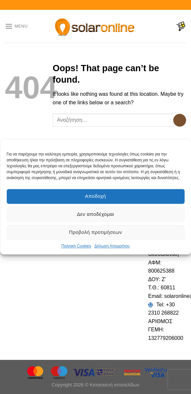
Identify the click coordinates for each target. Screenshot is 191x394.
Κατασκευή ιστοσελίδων (115, 384)
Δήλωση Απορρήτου (112, 246)
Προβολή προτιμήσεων (95, 232)
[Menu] (16, 26)
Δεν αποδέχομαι (95, 214)
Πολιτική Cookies (76, 246)
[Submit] (179, 120)
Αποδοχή (95, 196)
